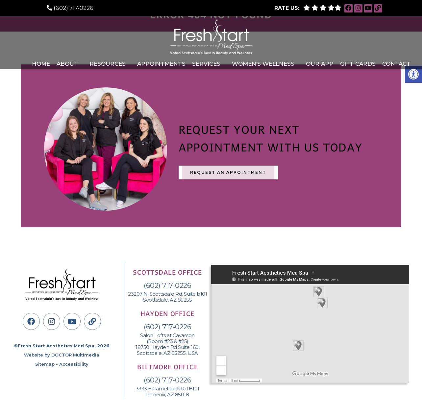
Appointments (161, 63)
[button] (413, 74)
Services (206, 63)
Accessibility (73, 364)
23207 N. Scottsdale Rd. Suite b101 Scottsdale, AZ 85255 (167, 297)
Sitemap (45, 364)
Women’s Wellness (263, 63)
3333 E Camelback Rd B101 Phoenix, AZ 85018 (167, 392)
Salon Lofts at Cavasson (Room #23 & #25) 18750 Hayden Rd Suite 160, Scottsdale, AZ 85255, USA (167, 344)
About (67, 63)
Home (41, 63)
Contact (396, 63)
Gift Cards (358, 63)
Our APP (320, 63)
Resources (107, 63)
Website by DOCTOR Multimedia (61, 354)
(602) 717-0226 (73, 8)
